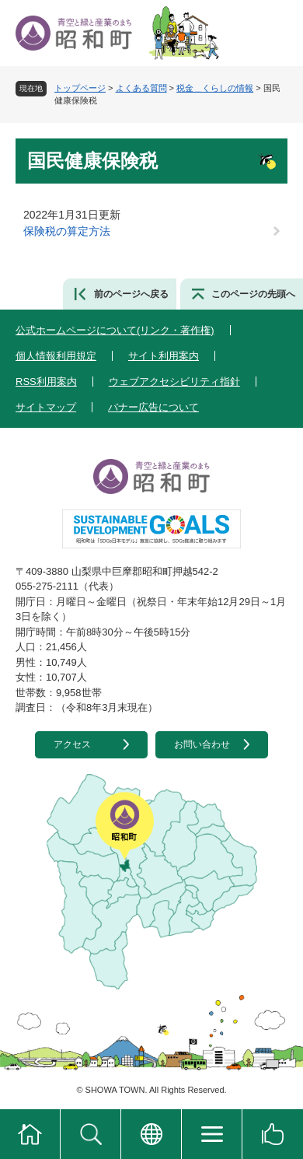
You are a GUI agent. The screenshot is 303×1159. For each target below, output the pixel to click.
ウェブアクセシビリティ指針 (174, 381)
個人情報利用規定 (56, 356)
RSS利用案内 (46, 381)
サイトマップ (46, 407)
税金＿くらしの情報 (214, 88)
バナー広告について (153, 407)
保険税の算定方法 (66, 231)
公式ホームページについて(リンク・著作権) (115, 330)
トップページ (80, 88)
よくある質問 (141, 88)
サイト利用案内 (163, 356)
